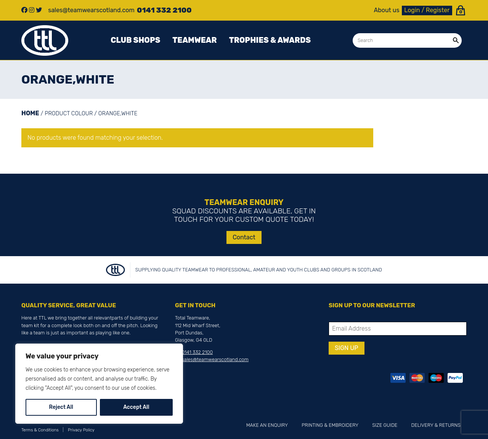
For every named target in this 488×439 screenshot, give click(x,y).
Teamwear (194, 40)
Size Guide (384, 425)
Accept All (136, 407)
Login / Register (426, 10)
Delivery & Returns (436, 425)
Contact (244, 237)
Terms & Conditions (40, 430)
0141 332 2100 (197, 352)
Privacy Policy (81, 430)
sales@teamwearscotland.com (215, 359)
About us (387, 10)
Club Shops (135, 40)
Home (30, 113)
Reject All (61, 407)
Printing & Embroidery (330, 425)
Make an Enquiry (267, 425)
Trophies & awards (270, 40)
